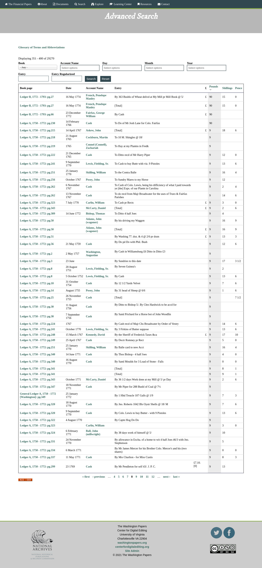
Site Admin (132, 550)
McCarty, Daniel (96, 208)
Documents (62, 4)
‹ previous (99, 476)
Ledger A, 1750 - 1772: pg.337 (37, 457)
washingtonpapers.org (132, 542)
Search (81, 4)
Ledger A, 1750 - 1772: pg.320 (37, 404)
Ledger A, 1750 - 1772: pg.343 (37, 208)
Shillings (227, 88)
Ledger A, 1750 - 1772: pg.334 (37, 450)
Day (104, 63)
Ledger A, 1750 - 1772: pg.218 (37, 137)
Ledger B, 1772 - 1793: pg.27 (37, 96)
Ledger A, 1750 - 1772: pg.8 (36, 268)
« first (86, 476)
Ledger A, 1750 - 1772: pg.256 (37, 179)
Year (190, 63)
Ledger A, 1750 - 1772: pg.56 (37, 243)
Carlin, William (95, 202)
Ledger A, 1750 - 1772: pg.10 (37, 283)
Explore (98, 4)
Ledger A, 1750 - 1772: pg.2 (36, 253)
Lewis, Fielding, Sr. (97, 163)
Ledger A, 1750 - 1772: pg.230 (37, 123)
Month (149, 63)
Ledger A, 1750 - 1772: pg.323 (37, 202)
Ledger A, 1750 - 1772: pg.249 (37, 340)
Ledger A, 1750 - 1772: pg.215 (37, 130)
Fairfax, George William (95, 114)
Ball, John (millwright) (93, 432)
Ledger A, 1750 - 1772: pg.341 (37, 368)
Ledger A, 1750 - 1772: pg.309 (37, 213)
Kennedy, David (95, 334)
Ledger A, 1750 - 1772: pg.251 (37, 172)
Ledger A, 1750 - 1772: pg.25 (37, 297)
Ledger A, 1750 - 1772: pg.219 (37, 146)
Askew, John (93, 130)
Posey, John (93, 179)
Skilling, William (96, 172)
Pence (238, 88)
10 (141, 476)
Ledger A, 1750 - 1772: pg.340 (37, 354)
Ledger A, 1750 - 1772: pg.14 (37, 290)
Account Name (69, 63)
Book (21, 63)
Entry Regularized (63, 74)
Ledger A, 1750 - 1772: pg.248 (37, 334)
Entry (22, 74)
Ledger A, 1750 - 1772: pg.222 (37, 154)
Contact (165, 4)
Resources (146, 4)
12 (152, 476)
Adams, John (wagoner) (93, 220)
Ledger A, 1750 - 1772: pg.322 (37, 420)
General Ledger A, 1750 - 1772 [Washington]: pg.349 (38, 395)
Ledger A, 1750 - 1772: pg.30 (37, 306)
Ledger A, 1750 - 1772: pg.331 (37, 441)
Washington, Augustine (93, 253)
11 (147, 476)
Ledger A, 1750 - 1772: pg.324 (37, 432)
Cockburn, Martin (97, 137)
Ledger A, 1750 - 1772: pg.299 (37, 466)
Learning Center (122, 4)
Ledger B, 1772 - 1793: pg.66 (37, 114)
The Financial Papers (20, 4)
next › (166, 476)
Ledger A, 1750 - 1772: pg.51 (37, 236)
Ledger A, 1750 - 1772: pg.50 (37, 220)
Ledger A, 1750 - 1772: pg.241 (37, 163)
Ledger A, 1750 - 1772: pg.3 (36, 261)
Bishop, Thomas (95, 213)
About (43, 4)
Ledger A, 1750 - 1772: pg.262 (37, 186)
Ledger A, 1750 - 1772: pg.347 (37, 386)
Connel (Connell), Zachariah (96, 146)
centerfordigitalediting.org (132, 546)
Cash (89, 123)
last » (176, 476)
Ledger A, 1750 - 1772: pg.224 (37, 323)
